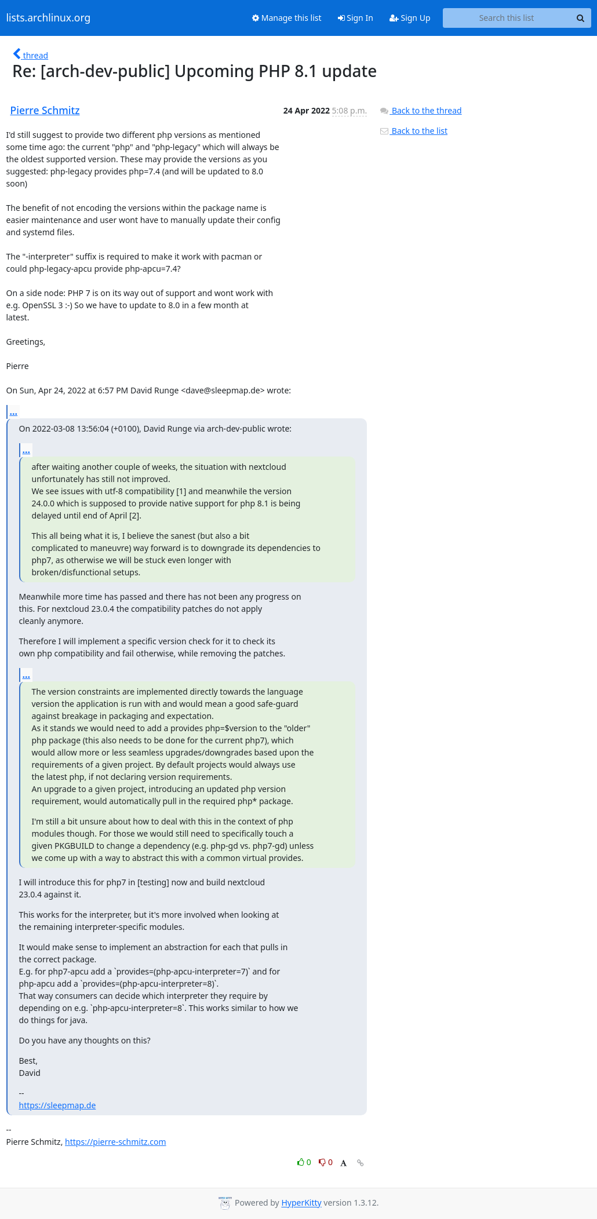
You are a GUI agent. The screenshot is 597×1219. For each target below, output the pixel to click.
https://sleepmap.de (57, 1105)
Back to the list (413, 130)
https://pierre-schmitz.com (115, 1141)
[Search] (580, 18)
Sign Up (410, 17)
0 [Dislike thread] (326, 1161)
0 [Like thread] (305, 1161)
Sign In (355, 17)
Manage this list (287, 17)
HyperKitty (301, 1203)
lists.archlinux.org (48, 18)
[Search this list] (507, 18)
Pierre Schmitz (45, 110)
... (14, 411)
